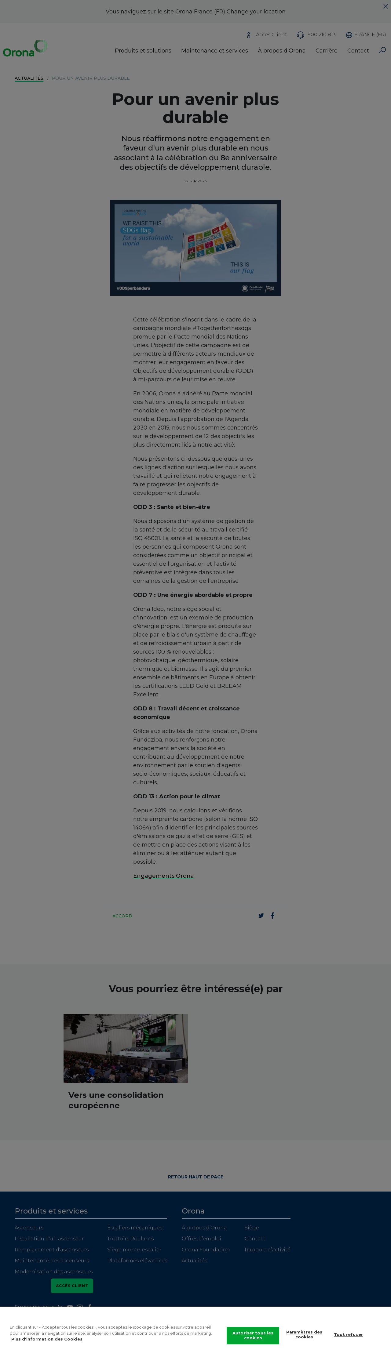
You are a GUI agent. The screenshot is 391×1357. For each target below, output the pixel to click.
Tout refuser (348, 1341)
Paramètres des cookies (304, 1341)
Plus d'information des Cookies (46, 1345)
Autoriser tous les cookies (252, 1342)
